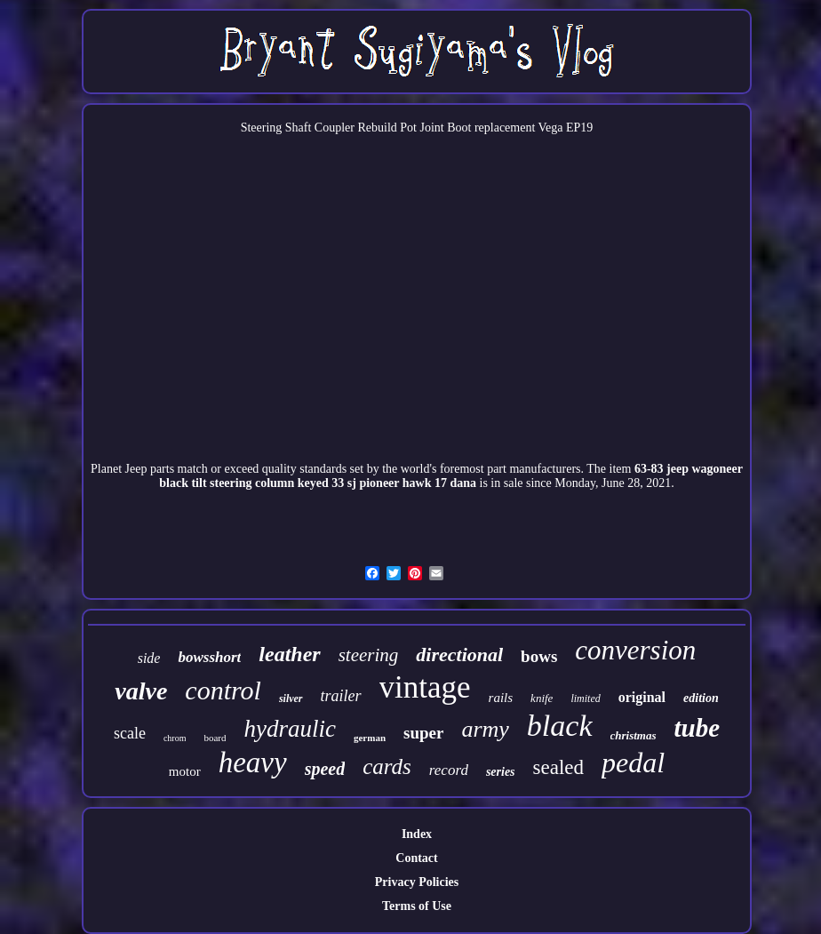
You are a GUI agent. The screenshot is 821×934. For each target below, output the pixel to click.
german (370, 737)
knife (541, 698)
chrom (175, 738)
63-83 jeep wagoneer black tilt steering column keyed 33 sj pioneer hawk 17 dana (451, 476)
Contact (416, 858)
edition (701, 698)
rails (501, 698)
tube (697, 728)
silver (291, 698)
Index (417, 834)
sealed (558, 767)
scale (130, 733)
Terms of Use (416, 906)
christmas (633, 735)
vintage (425, 687)
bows (539, 656)
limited (585, 698)
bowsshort (209, 657)
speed (325, 768)
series (500, 771)
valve (141, 691)
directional (459, 654)
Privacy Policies (416, 882)
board (214, 737)
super (423, 732)
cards (387, 766)
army (484, 729)
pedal (633, 762)
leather (289, 654)
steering (369, 655)
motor (185, 771)
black (560, 725)
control (223, 690)
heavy (253, 762)
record (448, 770)
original (642, 697)
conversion (635, 650)
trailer (341, 696)
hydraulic (289, 728)
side (149, 658)
